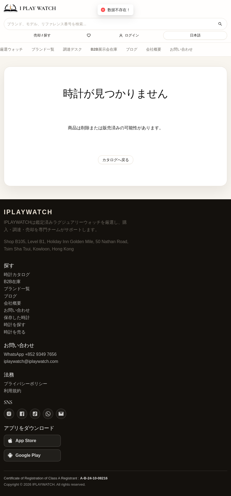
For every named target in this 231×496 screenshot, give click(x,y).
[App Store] (32, 441)
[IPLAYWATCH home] (30, 8)
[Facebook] (22, 414)
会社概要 (153, 49)
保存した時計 (17, 317)
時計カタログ (17, 274)
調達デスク (72, 49)
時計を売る (15, 332)
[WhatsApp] (48, 414)
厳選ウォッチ (11, 49)
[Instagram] (9, 414)
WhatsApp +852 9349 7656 (30, 354)
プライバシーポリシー (25, 383)
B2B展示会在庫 (104, 49)
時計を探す (15, 324)
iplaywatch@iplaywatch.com (31, 361)
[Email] (61, 414)
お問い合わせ (181, 49)
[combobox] (111, 24)
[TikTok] (35, 414)
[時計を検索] (220, 24)
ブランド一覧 (42, 49)
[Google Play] (32, 455)
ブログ (131, 49)
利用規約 (12, 390)
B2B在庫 (12, 281)
